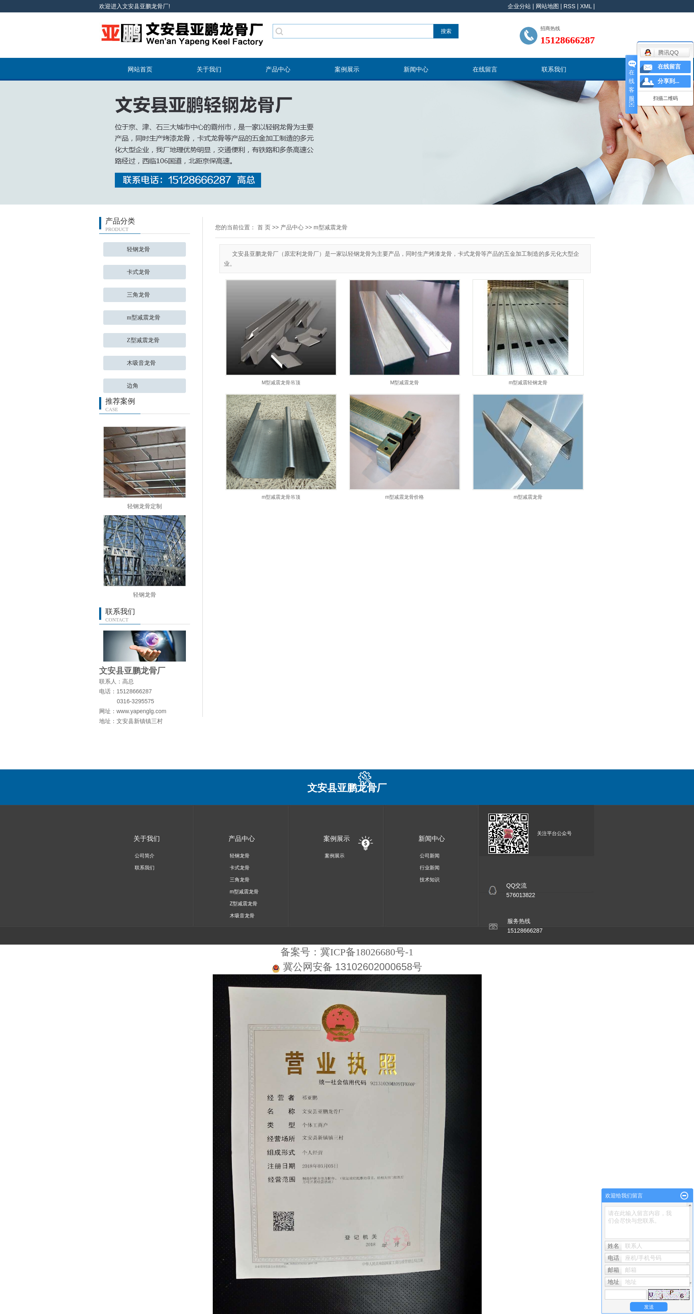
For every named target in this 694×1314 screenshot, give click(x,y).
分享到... (669, 81)
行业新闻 (430, 868)
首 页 (264, 227)
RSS (569, 6)
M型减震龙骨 (404, 383)
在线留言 (485, 69)
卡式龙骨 (138, 272)
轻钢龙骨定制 (144, 506)
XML (586, 6)
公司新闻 (430, 856)
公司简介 (144, 856)
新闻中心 (416, 69)
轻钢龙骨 (138, 249)
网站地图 (547, 6)
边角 (132, 386)
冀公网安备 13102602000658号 (353, 966)
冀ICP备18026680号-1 (366, 952)
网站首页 (140, 69)
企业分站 (519, 6)
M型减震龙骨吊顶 (281, 383)
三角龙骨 (138, 295)
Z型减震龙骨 (143, 340)
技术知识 (430, 880)
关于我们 (209, 69)
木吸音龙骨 (141, 363)
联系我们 (554, 69)
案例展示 (347, 69)
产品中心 (278, 69)
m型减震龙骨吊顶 (281, 497)
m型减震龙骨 (143, 317)
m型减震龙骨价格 (404, 497)
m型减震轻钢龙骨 (528, 383)
